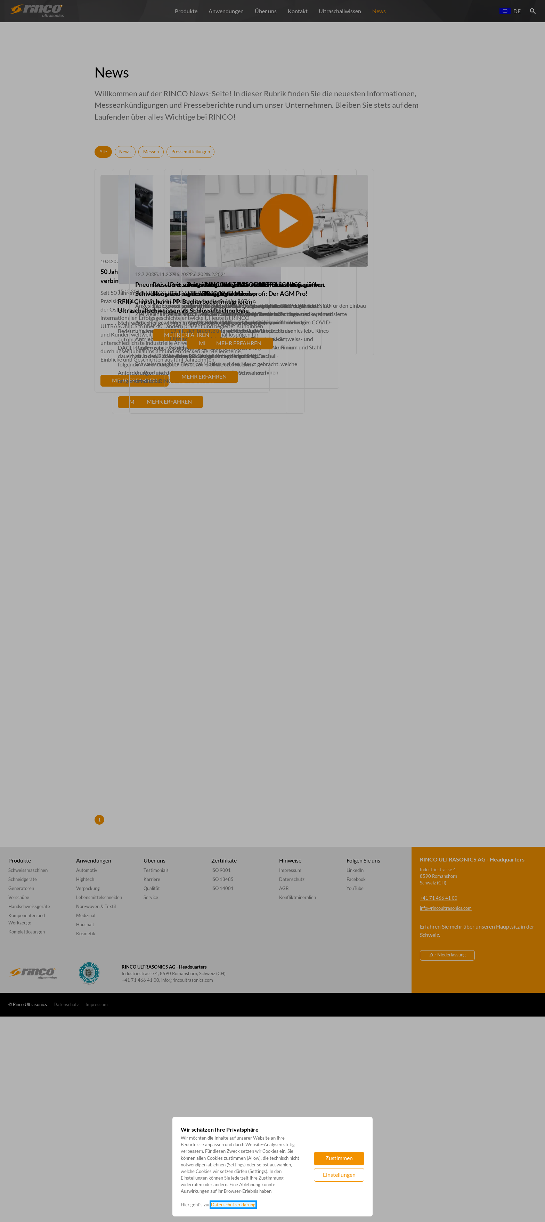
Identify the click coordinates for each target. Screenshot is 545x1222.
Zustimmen (339, 1158)
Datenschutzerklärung (233, 1204)
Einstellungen (339, 1174)
